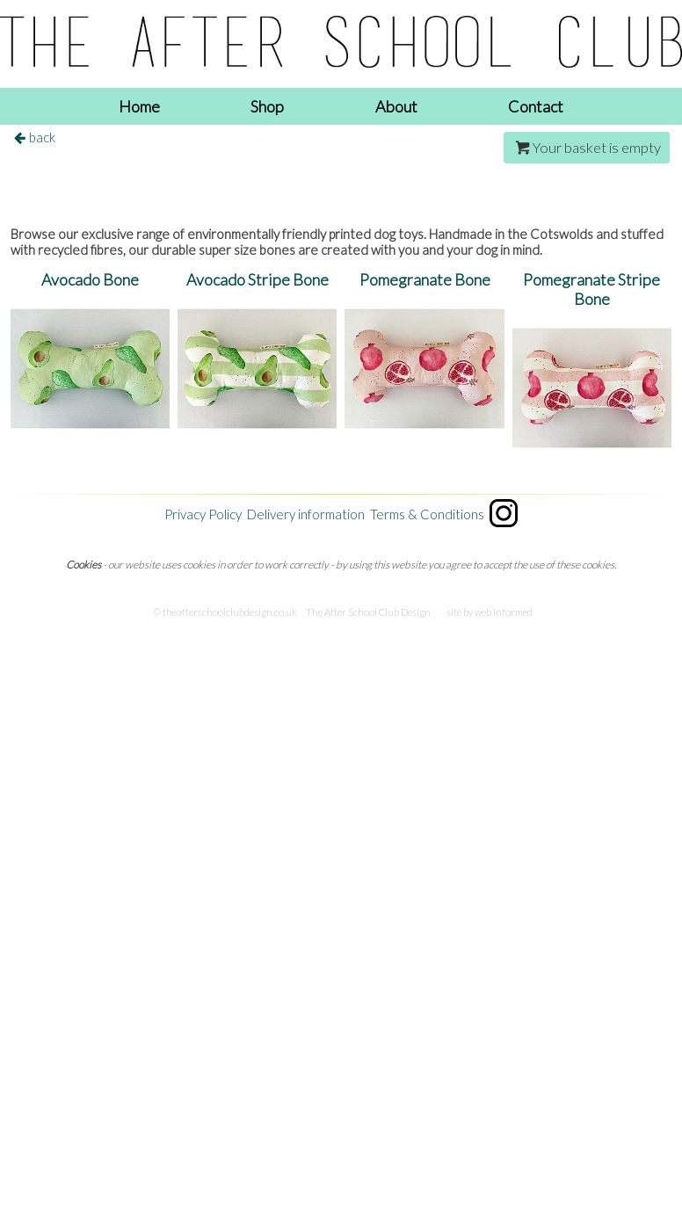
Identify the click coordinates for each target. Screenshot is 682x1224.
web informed (504, 612)
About (396, 106)
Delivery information (306, 514)
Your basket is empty (586, 147)
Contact (535, 106)
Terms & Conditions (427, 514)
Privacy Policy (203, 514)
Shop (267, 106)
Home (139, 106)
